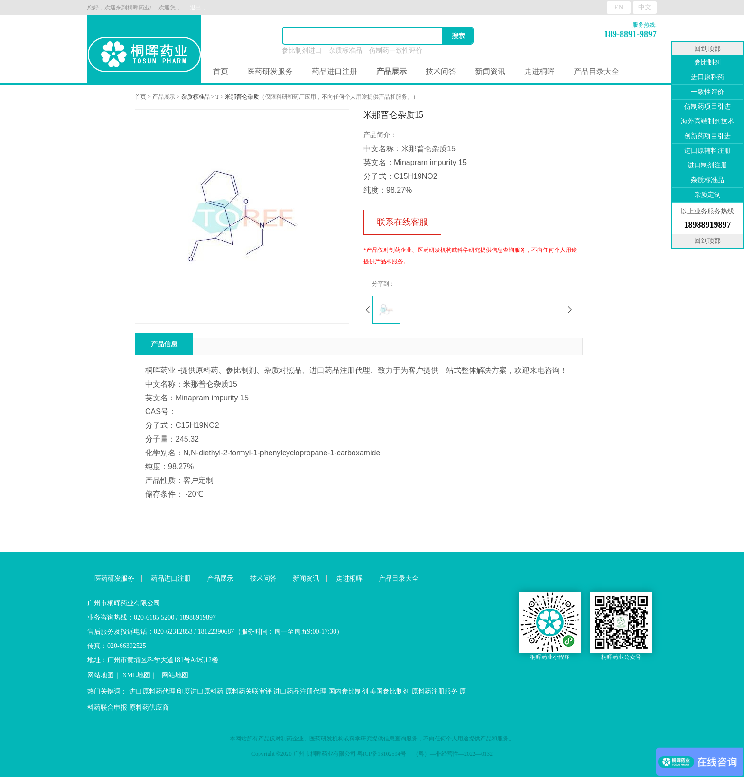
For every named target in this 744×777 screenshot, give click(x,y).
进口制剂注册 (707, 165)
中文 (644, 7)
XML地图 (136, 675)
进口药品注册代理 (299, 691)
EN (618, 7)
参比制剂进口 (302, 50)
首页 (220, 71)
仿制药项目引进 (707, 106)
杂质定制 (707, 194)
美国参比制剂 (389, 691)
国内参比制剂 (348, 691)
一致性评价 (707, 91)
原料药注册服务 (434, 691)
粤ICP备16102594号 (381, 753)
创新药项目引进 (707, 135)
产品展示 (163, 96)
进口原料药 (707, 77)
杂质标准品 (345, 50)
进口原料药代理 (152, 691)
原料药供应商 (149, 707)
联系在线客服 (402, 222)
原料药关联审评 (248, 691)
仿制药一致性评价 (395, 50)
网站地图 (100, 675)
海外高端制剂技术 (707, 121)
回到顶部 (707, 48)
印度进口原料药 (200, 691)
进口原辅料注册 (707, 150)
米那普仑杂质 (242, 96)
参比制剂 (707, 62)
